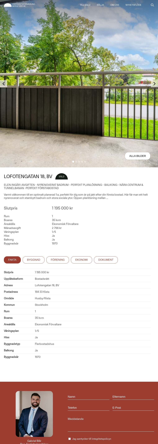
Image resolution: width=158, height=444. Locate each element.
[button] (73, 162)
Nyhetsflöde (133, 5)
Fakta (12, 259)
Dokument (105, 259)
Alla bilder (137, 156)
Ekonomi (81, 259)
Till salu (85, 5)
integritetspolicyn (101, 438)
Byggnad (33, 259)
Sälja (100, 5)
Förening (58, 259)
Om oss (114, 5)
